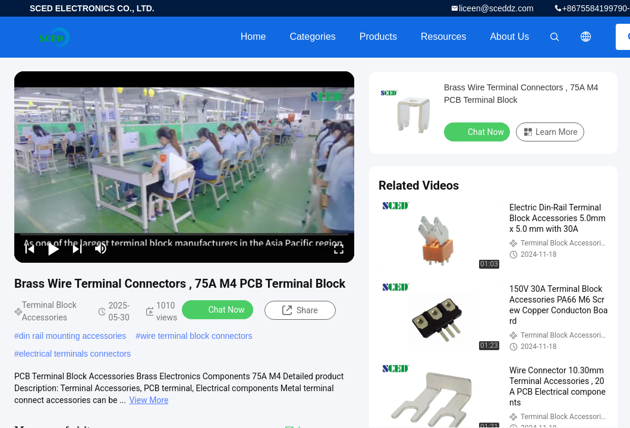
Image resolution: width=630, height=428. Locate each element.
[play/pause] (53, 248)
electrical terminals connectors (75, 353)
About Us (509, 37)
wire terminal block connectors (196, 336)
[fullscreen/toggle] (339, 248)
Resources (443, 37)
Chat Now (219, 309)
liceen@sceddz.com (496, 8)
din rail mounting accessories (73, 336)
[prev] (30, 248)
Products (378, 37)
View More (148, 400)
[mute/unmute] (101, 248)
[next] (77, 248)
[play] (184, 167)
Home (253, 37)
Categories (312, 37)
